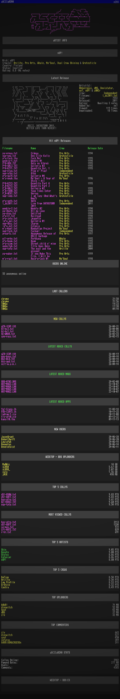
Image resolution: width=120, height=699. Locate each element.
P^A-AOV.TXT (9, 163)
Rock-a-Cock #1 (39, 258)
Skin (3, 549)
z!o (3, 615)
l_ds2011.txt (110, 95)
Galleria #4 (38, 176)
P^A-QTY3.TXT (10, 183)
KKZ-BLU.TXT (8, 359)
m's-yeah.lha (10, 178)
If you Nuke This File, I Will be (41, 254)
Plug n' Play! (39, 171)
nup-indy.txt (10, 196)
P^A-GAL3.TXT (10, 166)
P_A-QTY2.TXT (10, 186)
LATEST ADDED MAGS (60, 374)
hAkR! (4, 605)
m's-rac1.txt (10, 258)
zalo (5, 472)
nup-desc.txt (10, 223)
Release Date (95, 148)
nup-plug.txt (10, 171)
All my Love (38, 211)
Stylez (5, 554)
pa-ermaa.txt (10, 153)
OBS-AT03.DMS (8, 381)
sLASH (5, 467)
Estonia (35, 226)
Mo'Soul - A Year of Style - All (43, 179)
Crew (61, 148)
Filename (7, 148)
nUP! (87, 90)
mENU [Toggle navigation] (116, 2)
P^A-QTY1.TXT (10, 168)
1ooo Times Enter (41, 191)
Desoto (5, 552)
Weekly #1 (36, 161)
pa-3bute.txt (10, 211)
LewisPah (6, 442)
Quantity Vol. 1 (40, 168)
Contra (5, 587)
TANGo (4, 304)
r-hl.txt (6, 532)
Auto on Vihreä (39, 163)
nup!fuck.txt (10, 231)
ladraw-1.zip (8, 414)
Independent (111, 93)
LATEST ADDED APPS (60, 401)
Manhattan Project (41, 228)
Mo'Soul (50, 63)
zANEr (97, 90)
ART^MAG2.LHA (8, 391)
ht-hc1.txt (7, 331)
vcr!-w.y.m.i (8, 364)
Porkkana (36, 238)
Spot (3, 610)
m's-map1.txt (10, 228)
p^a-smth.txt (10, 201)
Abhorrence (85, 88)
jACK (5, 474)
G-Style (5, 585)
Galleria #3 (38, 166)
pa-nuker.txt (10, 253)
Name (33, 148)
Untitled (36, 213)
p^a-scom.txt (10, 243)
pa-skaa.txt (9, 213)
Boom (33, 241)
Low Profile (8, 582)
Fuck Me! (36, 158)
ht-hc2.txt (7, 329)
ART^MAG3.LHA (8, 384)
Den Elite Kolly (40, 156)
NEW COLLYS (60, 319)
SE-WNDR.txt (8, 334)
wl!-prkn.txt (10, 238)
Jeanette (36, 218)
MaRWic (6, 464)
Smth (33, 201)
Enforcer (6, 557)
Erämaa (34, 153)
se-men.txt (7, 527)
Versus (34, 193)
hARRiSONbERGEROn (11, 642)
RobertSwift (8, 439)
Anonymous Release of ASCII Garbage (43, 234)
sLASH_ (6, 469)
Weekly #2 (36, 208)
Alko (33, 173)
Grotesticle (89, 63)
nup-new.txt (9, 156)
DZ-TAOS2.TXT (8, 502)
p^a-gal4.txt (10, 176)
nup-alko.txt (10, 173)
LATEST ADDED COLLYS (60, 346)
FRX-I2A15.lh (8, 411)
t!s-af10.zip (8, 417)
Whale (41, 63)
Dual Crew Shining (68, 63)
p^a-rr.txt (8, 216)
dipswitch (6, 607)
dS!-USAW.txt (8, 494)
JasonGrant (7, 437)
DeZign (5, 577)
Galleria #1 (38, 221)
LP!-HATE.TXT (8, 529)
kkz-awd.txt (8, 361)
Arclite (18, 63)
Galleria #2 (38, 188)
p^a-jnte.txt (10, 218)
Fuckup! (35, 231)
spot (3, 637)
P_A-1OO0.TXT (10, 191)
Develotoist (8, 447)
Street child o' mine (43, 243)
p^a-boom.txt (10, 241)
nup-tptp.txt (10, 248)
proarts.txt (9, 233)
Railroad (36, 216)
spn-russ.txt (8, 336)
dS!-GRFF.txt (8, 497)
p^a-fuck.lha (10, 158)
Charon (34, 223)
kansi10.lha (8, 419)
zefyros (5, 640)
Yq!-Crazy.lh (8, 409)
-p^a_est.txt (10, 226)
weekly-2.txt (10, 208)
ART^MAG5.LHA (8, 389)
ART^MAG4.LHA (8, 386)
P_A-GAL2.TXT (10, 188)
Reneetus (6, 444)
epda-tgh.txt (10, 246)
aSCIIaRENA (7, 1)
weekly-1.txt (10, 161)
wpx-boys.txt (8, 356)
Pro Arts (30, 63)
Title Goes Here (40, 246)
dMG (96, 88)
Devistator (106, 88)
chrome (5, 299)
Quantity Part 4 (40, 183)
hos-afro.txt (8, 499)
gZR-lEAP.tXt (8, 326)
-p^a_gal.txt (10, 221)
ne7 (81, 90)
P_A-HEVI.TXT (10, 193)
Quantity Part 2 (40, 186)
